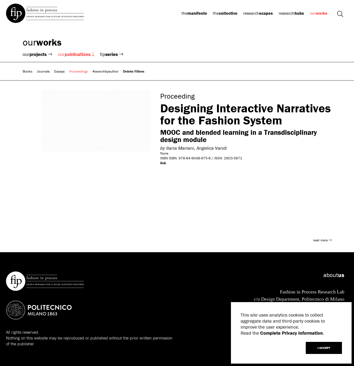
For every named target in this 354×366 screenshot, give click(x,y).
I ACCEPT (324, 348)
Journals (43, 71)
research (258, 13)
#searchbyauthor (105, 71)
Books (27, 71)
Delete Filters (133, 71)
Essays (59, 71)
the (194, 13)
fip (111, 54)
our (318, 13)
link (163, 163)
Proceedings (78, 71)
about (333, 275)
